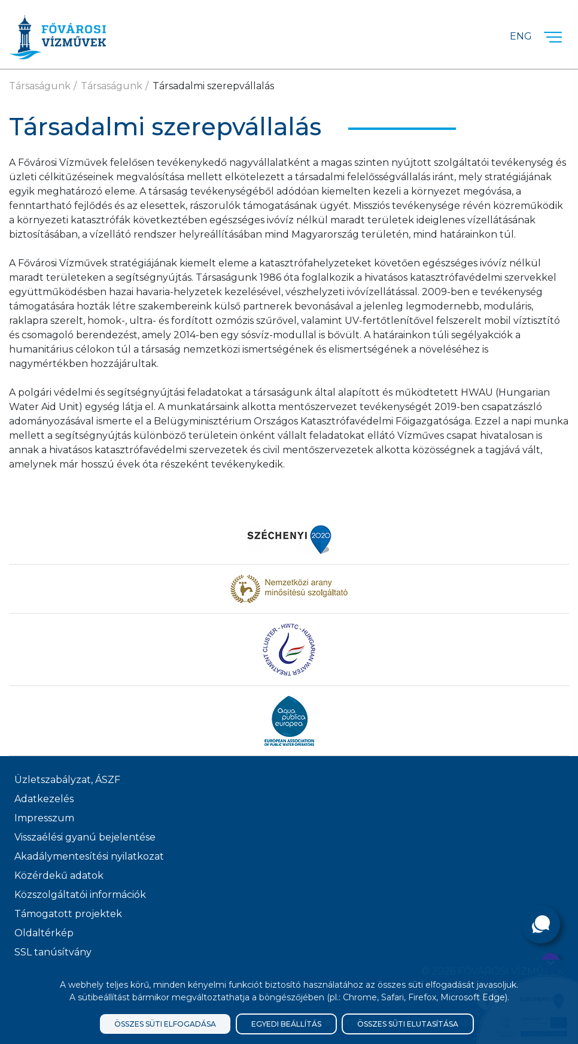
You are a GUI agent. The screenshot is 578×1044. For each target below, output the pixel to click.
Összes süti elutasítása (407, 1023)
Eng (521, 36)
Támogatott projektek (68, 913)
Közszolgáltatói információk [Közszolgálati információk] (80, 894)
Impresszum (44, 818)
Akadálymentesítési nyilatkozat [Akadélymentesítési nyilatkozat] (89, 856)
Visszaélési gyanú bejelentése (85, 837)
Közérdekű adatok (59, 875)
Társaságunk (40, 86)
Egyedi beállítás (286, 1023)
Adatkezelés (44, 799)
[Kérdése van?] (541, 924)
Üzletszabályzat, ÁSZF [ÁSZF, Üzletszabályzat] (67, 779)
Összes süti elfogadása (165, 1023)
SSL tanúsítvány (53, 952)
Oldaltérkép (44, 933)
